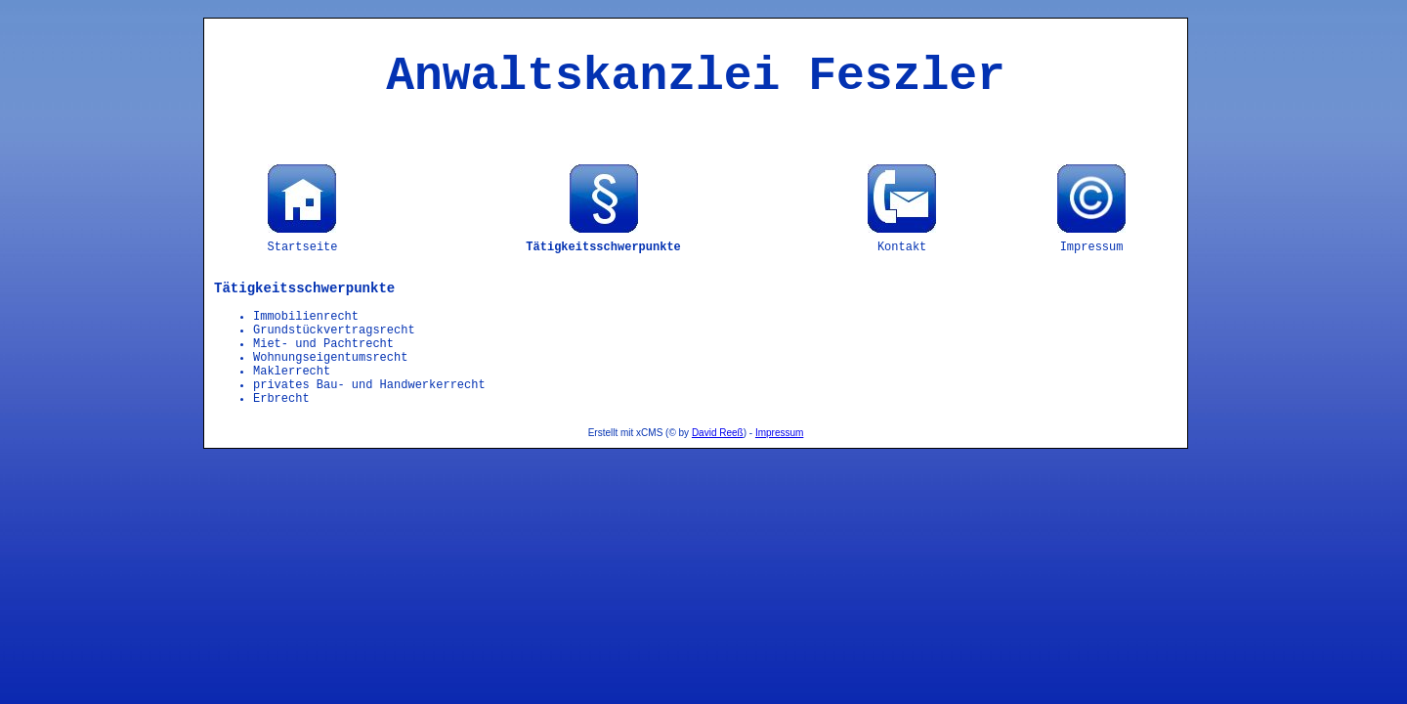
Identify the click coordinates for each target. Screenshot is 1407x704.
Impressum (1092, 247)
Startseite (302, 247)
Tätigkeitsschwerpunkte (603, 247)
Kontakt (901, 247)
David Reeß (718, 432)
